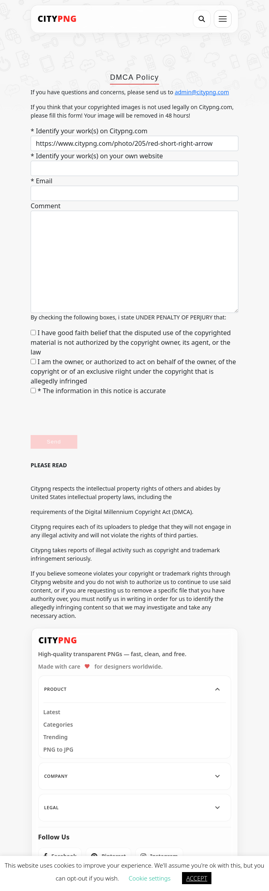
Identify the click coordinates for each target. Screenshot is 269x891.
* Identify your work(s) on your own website (97, 155)
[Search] (202, 19)
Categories (58, 724)
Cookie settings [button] (150, 878)
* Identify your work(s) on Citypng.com (89, 130)
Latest (51, 712)
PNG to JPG (58, 749)
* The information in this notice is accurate (98, 390)
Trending (55, 737)
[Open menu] (223, 19)
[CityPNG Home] (57, 19)
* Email (41, 180)
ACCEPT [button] (196, 878)
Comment (45, 205)
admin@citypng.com (202, 92)
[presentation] (92, 415)
